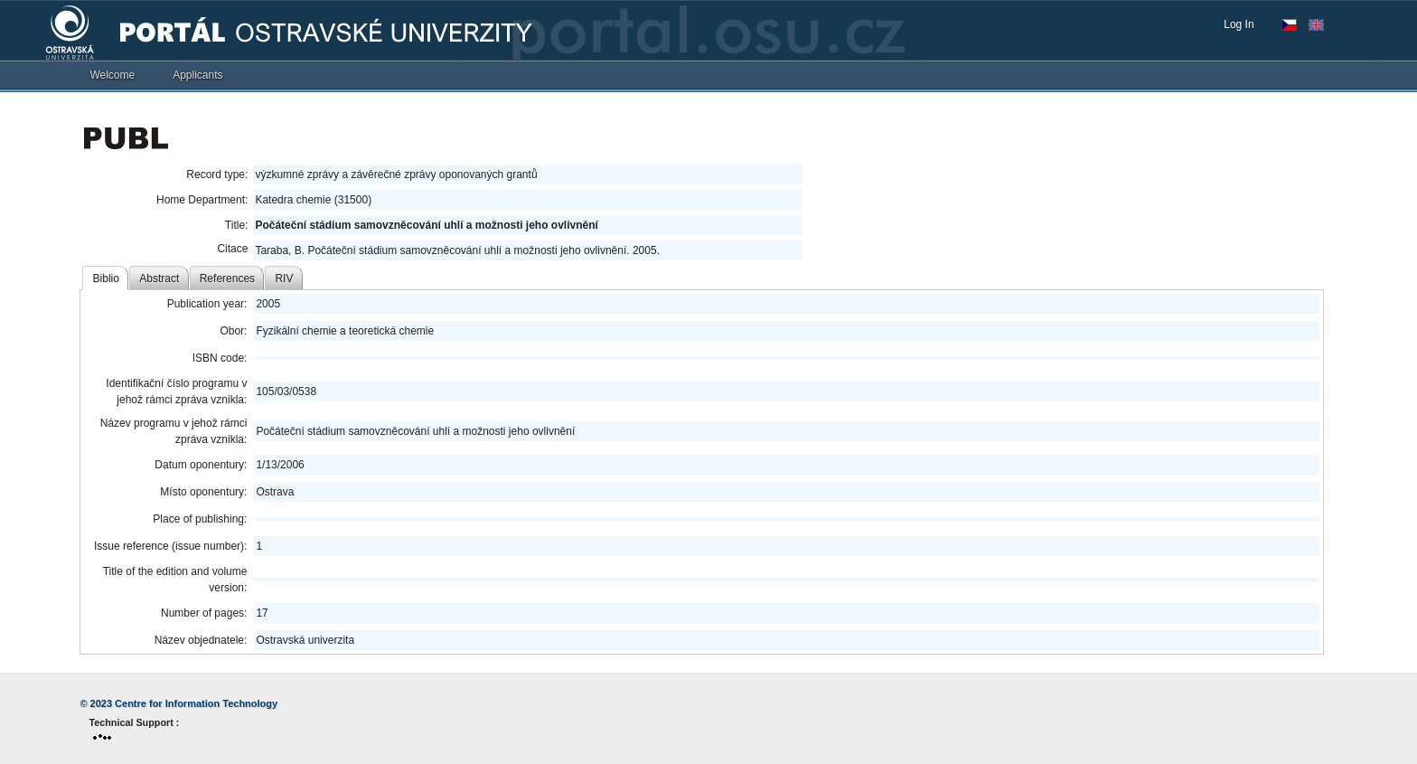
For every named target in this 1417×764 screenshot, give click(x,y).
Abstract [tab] (159, 278)
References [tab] (227, 278)
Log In (1238, 24)
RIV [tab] (284, 278)
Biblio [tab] (106, 278)
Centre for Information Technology (196, 703)
